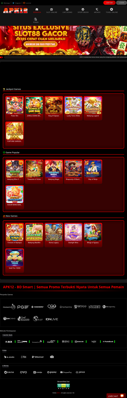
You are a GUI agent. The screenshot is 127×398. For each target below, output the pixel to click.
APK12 (58, 393)
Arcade (97, 10)
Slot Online (51, 10)
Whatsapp (5, 3)
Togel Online (112, 10)
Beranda (37, 10)
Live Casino (67, 10)
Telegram (16, 3)
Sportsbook (83, 10)
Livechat (27, 3)
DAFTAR (109, 3)
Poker (36, 20)
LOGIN (121, 3)
